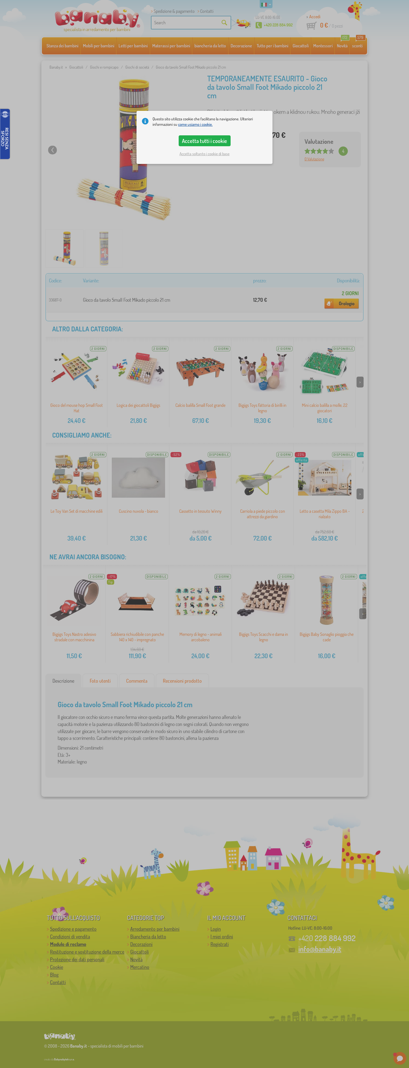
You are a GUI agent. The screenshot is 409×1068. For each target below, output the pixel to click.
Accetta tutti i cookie (204, 140)
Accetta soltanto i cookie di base (204, 153)
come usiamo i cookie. (195, 124)
